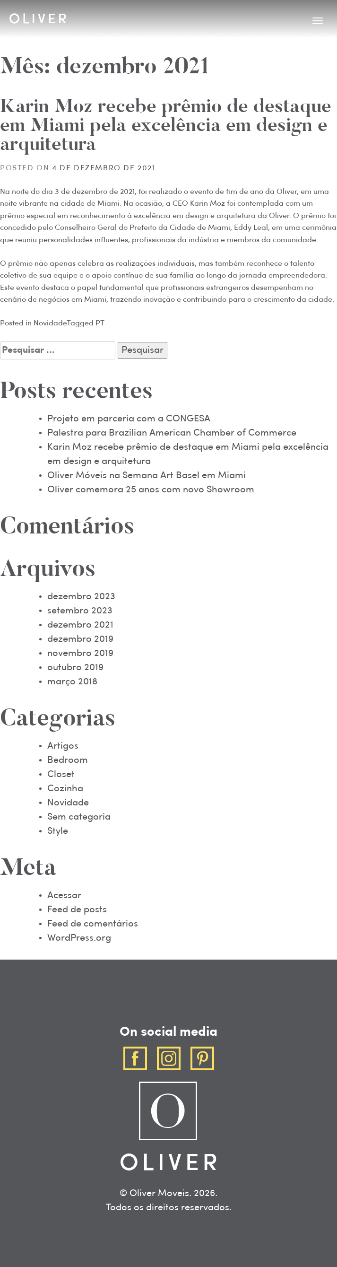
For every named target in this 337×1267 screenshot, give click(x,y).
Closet (61, 774)
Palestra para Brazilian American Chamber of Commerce (171, 433)
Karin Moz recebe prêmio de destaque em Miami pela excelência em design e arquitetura (165, 126)
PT (99, 323)
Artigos (62, 746)
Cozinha (65, 789)
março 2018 (72, 682)
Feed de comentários (92, 924)
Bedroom (67, 760)
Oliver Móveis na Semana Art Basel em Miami (146, 476)
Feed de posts (77, 910)
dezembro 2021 (80, 625)
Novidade (50, 323)
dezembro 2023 (81, 597)
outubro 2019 (75, 668)
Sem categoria (79, 817)
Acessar (64, 895)
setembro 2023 (79, 611)
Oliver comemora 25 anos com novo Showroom (150, 490)
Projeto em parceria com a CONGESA (128, 419)
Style (57, 831)
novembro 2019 (80, 653)
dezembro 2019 (80, 639)
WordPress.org (79, 938)
